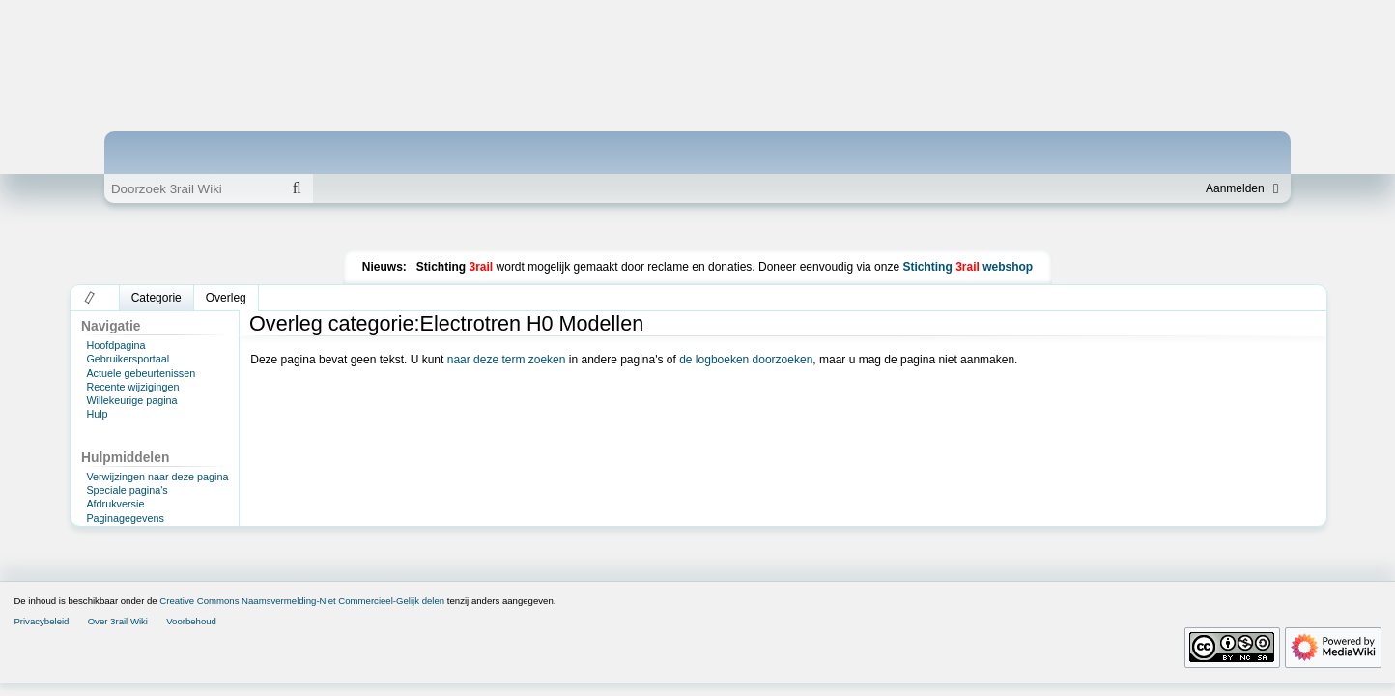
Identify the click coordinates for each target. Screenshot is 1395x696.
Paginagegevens (124, 518)
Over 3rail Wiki (118, 621)
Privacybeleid (41, 621)
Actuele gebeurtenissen (140, 373)
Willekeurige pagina (131, 400)
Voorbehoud (191, 621)
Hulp (96, 414)
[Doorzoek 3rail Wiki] (192, 188)
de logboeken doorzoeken (745, 359)
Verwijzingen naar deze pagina (157, 476)
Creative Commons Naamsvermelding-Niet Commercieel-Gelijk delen (301, 600)
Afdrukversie (115, 503)
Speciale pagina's (126, 490)
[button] (90, 297)
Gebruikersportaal (127, 358)
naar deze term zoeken (506, 359)
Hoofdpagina (115, 345)
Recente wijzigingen (132, 386)
